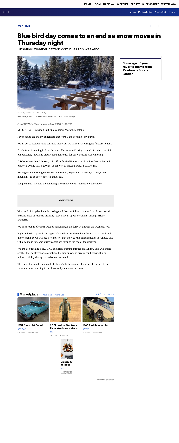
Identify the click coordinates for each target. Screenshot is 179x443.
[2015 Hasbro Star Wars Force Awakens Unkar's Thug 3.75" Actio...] (66, 318)
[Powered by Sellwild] (110, 380)
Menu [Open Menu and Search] (87, 4)
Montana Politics (145, 12)
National (109, 4)
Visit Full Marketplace (105, 294)
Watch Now (169, 4)
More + (172, 12)
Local (97, 4)
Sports (135, 4)
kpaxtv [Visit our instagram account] (7, 12)
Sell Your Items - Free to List (51, 295)
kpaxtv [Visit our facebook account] (4, 12)
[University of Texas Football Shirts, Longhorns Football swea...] (67, 358)
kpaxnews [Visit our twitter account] (9, 12)
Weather (123, 4)
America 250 (160, 12)
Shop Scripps (150, 4)
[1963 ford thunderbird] (98, 318)
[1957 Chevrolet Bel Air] (33, 318)
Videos (133, 12)
